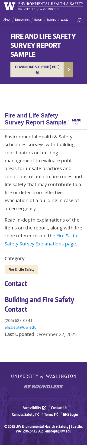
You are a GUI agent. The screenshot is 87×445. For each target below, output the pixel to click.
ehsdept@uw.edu (21, 327)
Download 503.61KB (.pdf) (37, 69)
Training (51, 19)
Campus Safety (26, 414)
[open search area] (79, 20)
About (6, 19)
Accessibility (35, 407)
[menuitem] (36, 407)
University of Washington (43, 376)
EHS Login (70, 414)
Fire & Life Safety (21, 269)
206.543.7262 (33, 431)
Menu (76, 120)
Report (38, 19)
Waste (64, 19)
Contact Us (59, 407)
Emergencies (22, 19)
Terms (51, 414)
